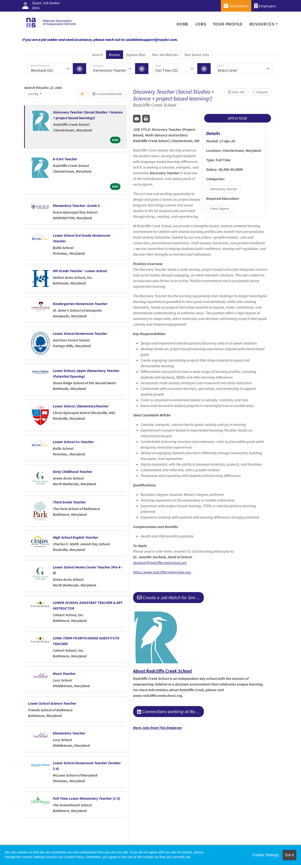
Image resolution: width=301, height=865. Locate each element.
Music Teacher (64, 673)
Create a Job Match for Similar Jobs (170, 597)
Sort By (33, 94)
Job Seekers (236, 6)
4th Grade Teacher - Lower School (80, 270)
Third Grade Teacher (69, 502)
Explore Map (136, 54)
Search (97, 54)
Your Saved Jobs (196, 54)
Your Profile (228, 24)
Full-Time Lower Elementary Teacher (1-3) (86, 798)
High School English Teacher (75, 537)
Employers (265, 6)
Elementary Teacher (69, 733)
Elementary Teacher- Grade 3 (76, 205)
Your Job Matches (165, 54)
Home (183, 24)
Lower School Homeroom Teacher (80, 333)
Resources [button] (261, 24)
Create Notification (107, 94)
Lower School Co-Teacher (73, 441)
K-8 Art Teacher (65, 159)
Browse (114, 54)
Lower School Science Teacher (52, 703)
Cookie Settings (265, 855)
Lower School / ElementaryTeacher (81, 406)
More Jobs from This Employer (157, 727)
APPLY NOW (237, 118)
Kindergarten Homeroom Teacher (80, 303)
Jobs (200, 24)
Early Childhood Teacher (72, 471)
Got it (289, 855)
